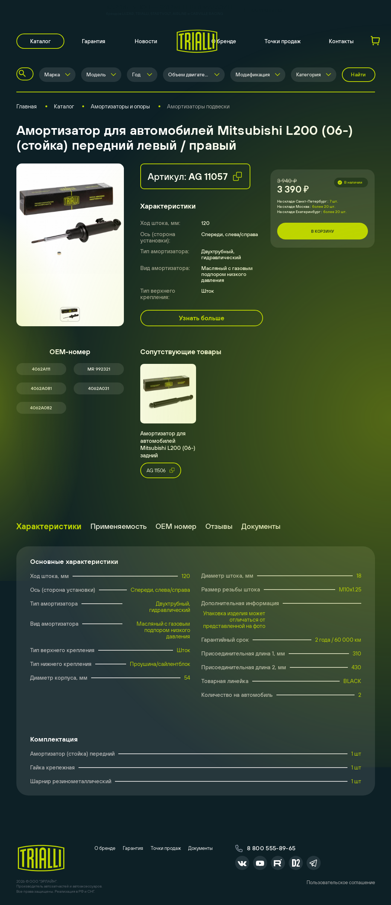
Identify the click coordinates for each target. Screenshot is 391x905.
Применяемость (118, 526)
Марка (52, 74)
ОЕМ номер (176, 526)
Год (136, 74)
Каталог (40, 41)
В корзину (322, 231)
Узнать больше (201, 318)
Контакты (341, 41)
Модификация (252, 74)
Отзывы (219, 526)
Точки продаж (283, 41)
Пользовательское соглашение (341, 882)
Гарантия (93, 41)
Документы (261, 526)
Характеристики (48, 526)
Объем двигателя (189, 74)
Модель (96, 74)
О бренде (223, 41)
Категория (308, 74)
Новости (146, 41)
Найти (358, 74)
